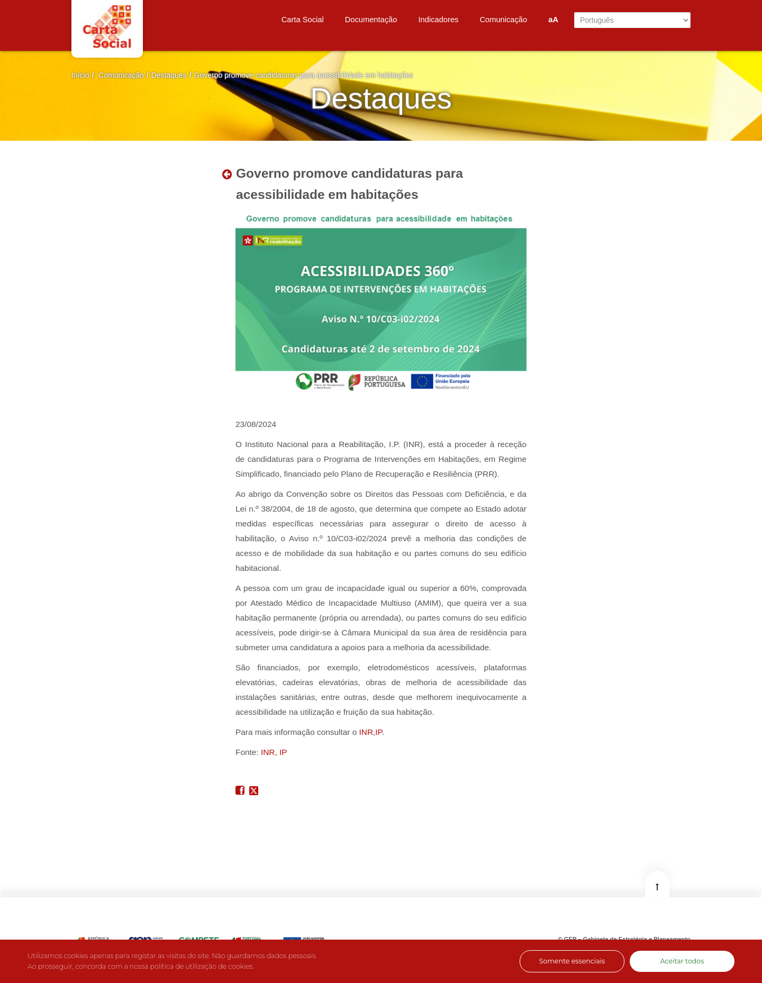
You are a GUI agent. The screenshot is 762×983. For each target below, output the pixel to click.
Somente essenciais (572, 961)
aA (553, 19)
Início (80, 75)
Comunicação (121, 75)
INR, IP (274, 752)
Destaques (169, 75)
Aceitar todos (682, 961)
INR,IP (370, 731)
